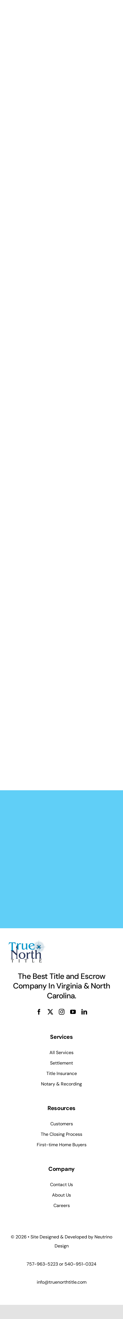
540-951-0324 (80, 1264)
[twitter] (50, 1012)
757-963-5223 (42, 1264)
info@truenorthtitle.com (62, 1282)
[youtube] (73, 1012)
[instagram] (61, 1012)
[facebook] (39, 1012)
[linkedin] (84, 1012)
